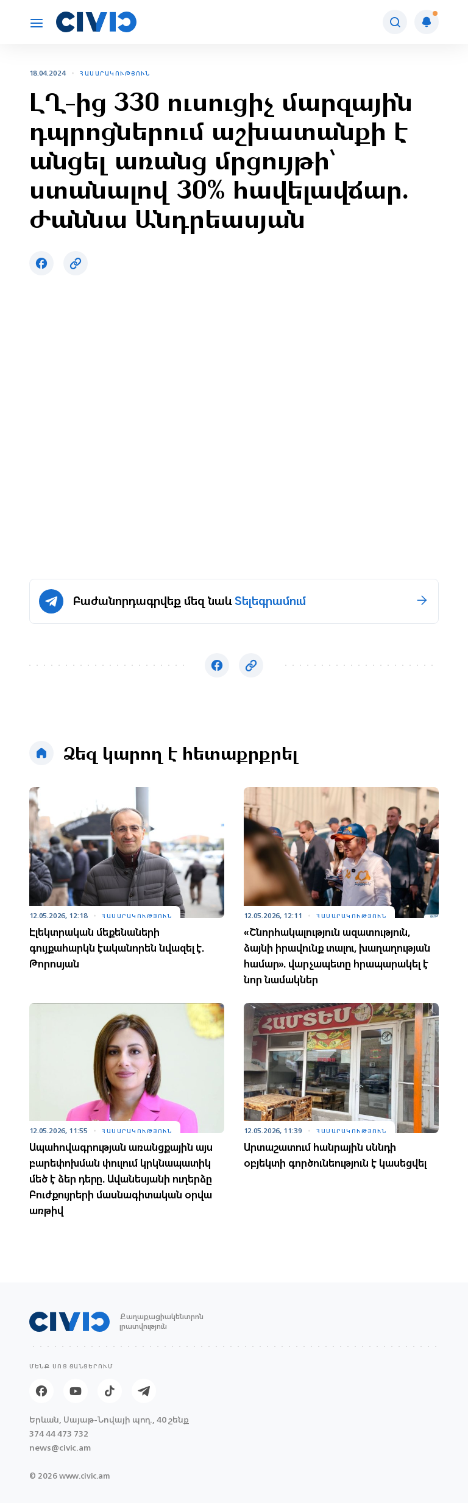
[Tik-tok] (110, 1391)
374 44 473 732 (58, 1434)
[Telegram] (144, 1391)
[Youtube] (75, 1391)
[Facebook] (41, 1391)
